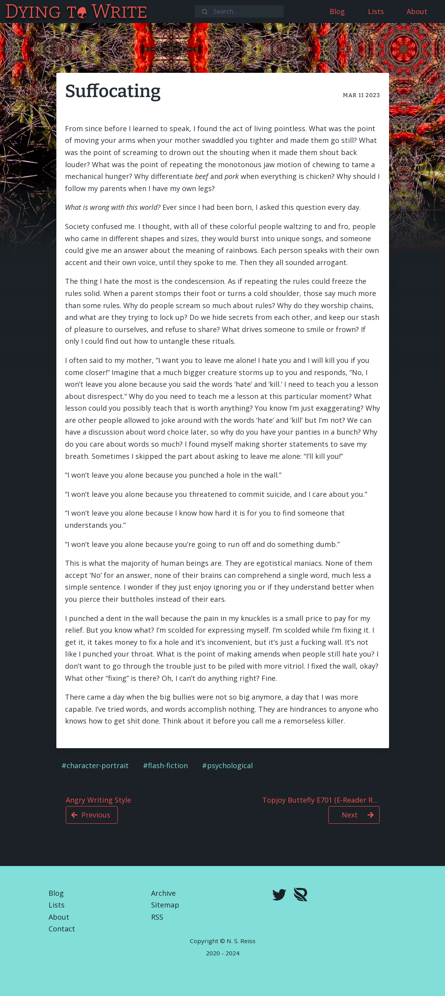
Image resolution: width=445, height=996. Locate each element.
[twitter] (279, 896)
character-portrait (98, 765)
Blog (56, 893)
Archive (163, 893)
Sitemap (165, 904)
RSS (157, 917)
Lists (57, 904)
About (59, 917)
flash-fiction (168, 765)
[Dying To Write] (5, 11)
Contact (62, 928)
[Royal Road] (300, 896)
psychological (230, 765)
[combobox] (239, 11)
